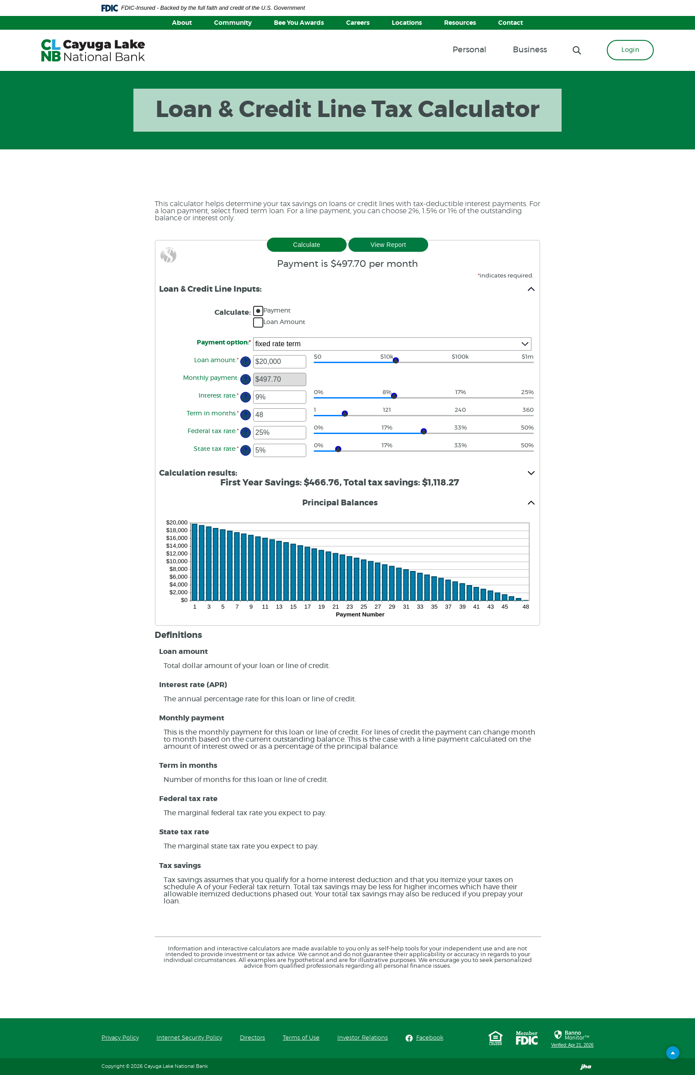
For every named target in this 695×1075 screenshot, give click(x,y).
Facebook (429, 1038)
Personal (469, 50)
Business (530, 50)
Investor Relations (362, 1038)
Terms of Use (301, 1038)
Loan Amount (284, 322)
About (182, 23)
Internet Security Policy (189, 1038)
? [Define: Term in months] (245, 414)
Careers (358, 23)
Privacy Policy (120, 1038)
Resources (460, 23)
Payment (277, 311)
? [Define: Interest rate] (245, 397)
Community (233, 23)
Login (630, 50)
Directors (252, 1038)
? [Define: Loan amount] (245, 361)
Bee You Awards (299, 23)
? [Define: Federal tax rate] (245, 432)
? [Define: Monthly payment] (245, 379)
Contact (510, 23)
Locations (407, 23)
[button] (347, 289)
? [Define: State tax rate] (245, 450)
